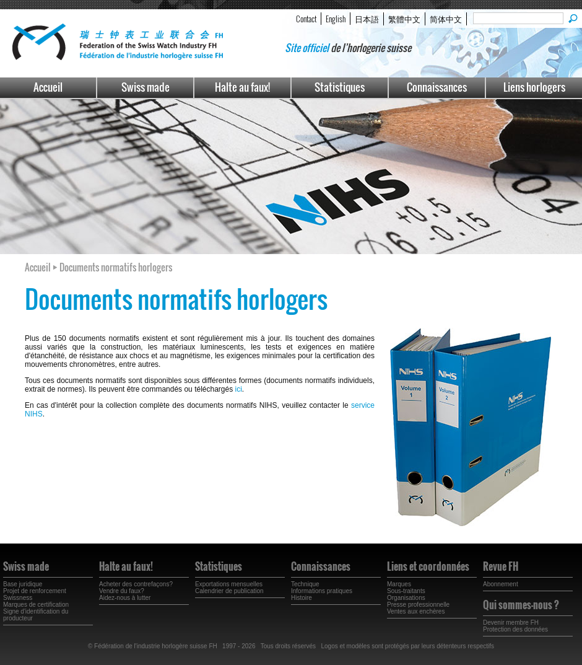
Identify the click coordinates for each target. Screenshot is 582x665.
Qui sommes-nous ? (521, 604)
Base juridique (22, 584)
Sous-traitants (406, 591)
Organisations (406, 597)
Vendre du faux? (121, 591)
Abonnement (500, 584)
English (335, 18)
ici (238, 389)
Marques (399, 584)
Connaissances (437, 87)
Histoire (301, 597)
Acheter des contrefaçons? (136, 584)
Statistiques (340, 87)
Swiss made (145, 87)
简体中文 (446, 18)
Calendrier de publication (229, 591)
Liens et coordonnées (428, 566)
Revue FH (500, 566)
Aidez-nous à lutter (124, 597)
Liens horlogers (534, 87)
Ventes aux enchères (416, 611)
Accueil (48, 87)
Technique (305, 584)
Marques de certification (36, 604)
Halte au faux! (242, 87)
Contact (306, 18)
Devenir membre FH (511, 622)
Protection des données (515, 629)
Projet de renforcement (34, 591)
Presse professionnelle (418, 604)
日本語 (367, 18)
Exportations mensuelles (229, 584)
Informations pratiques (321, 591)
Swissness (17, 597)
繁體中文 (404, 18)
